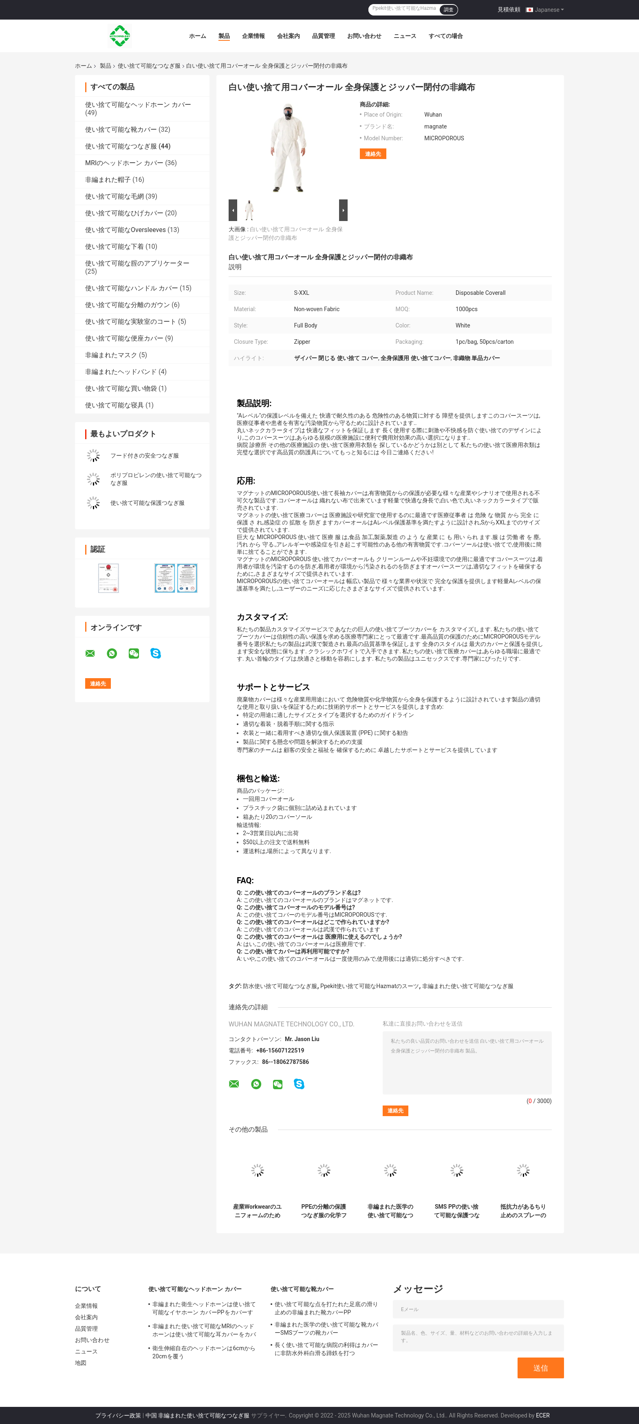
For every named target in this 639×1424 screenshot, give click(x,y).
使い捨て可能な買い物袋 (121, 388)
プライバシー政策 (118, 1415)
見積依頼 (509, 9)
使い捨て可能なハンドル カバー (131, 288)
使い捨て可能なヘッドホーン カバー (138, 104)
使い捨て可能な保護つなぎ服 (147, 503)
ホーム (197, 36)
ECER (543, 1415)
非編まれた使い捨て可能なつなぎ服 (467, 986)
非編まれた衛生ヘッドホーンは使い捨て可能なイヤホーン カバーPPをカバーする (204, 1309)
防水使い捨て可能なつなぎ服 (280, 986)
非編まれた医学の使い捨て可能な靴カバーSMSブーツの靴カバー (326, 1328)
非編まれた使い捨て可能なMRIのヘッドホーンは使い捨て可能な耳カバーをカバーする (204, 1331)
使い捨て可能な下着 (114, 246)
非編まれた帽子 (108, 180)
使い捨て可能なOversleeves (125, 230)
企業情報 (253, 36)
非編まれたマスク (111, 355)
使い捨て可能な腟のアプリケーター (137, 263)
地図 (80, 1363)
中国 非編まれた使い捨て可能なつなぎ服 (197, 1415)
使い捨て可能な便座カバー (124, 338)
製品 (224, 36)
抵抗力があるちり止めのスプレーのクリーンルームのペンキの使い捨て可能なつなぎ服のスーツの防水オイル (523, 1211)
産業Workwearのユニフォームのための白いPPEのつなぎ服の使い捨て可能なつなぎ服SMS (257, 1211)
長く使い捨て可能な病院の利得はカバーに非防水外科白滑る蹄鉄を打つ (326, 1349)
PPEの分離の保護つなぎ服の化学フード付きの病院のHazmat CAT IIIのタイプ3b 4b (324, 1211)
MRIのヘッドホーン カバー (124, 163)
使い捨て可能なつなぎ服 (149, 65)
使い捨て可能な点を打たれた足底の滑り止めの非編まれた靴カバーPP (326, 1308)
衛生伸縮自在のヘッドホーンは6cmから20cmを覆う (204, 1352)
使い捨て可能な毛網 (114, 196)
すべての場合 (446, 36)
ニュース (405, 36)
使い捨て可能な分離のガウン (127, 305)
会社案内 (288, 36)
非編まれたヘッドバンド (121, 372)
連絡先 (373, 154)
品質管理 (323, 36)
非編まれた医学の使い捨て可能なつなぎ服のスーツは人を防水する (390, 1211)
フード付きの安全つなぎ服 (144, 455)
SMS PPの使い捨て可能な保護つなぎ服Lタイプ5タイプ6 (457, 1211)
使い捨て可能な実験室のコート (130, 321)
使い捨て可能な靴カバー (121, 129)
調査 (449, 10)
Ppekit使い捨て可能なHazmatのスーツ (369, 986)
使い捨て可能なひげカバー (124, 213)
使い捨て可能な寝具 (114, 405)
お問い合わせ (364, 36)
